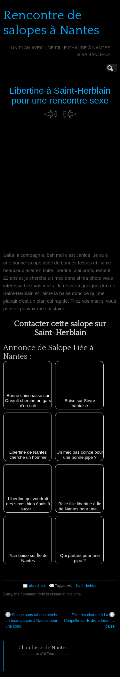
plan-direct (37, 585)
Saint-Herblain (86, 585)
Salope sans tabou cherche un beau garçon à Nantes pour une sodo (31, 620)
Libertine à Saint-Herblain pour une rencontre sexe (60, 95)
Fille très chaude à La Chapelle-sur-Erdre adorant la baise (89, 620)
